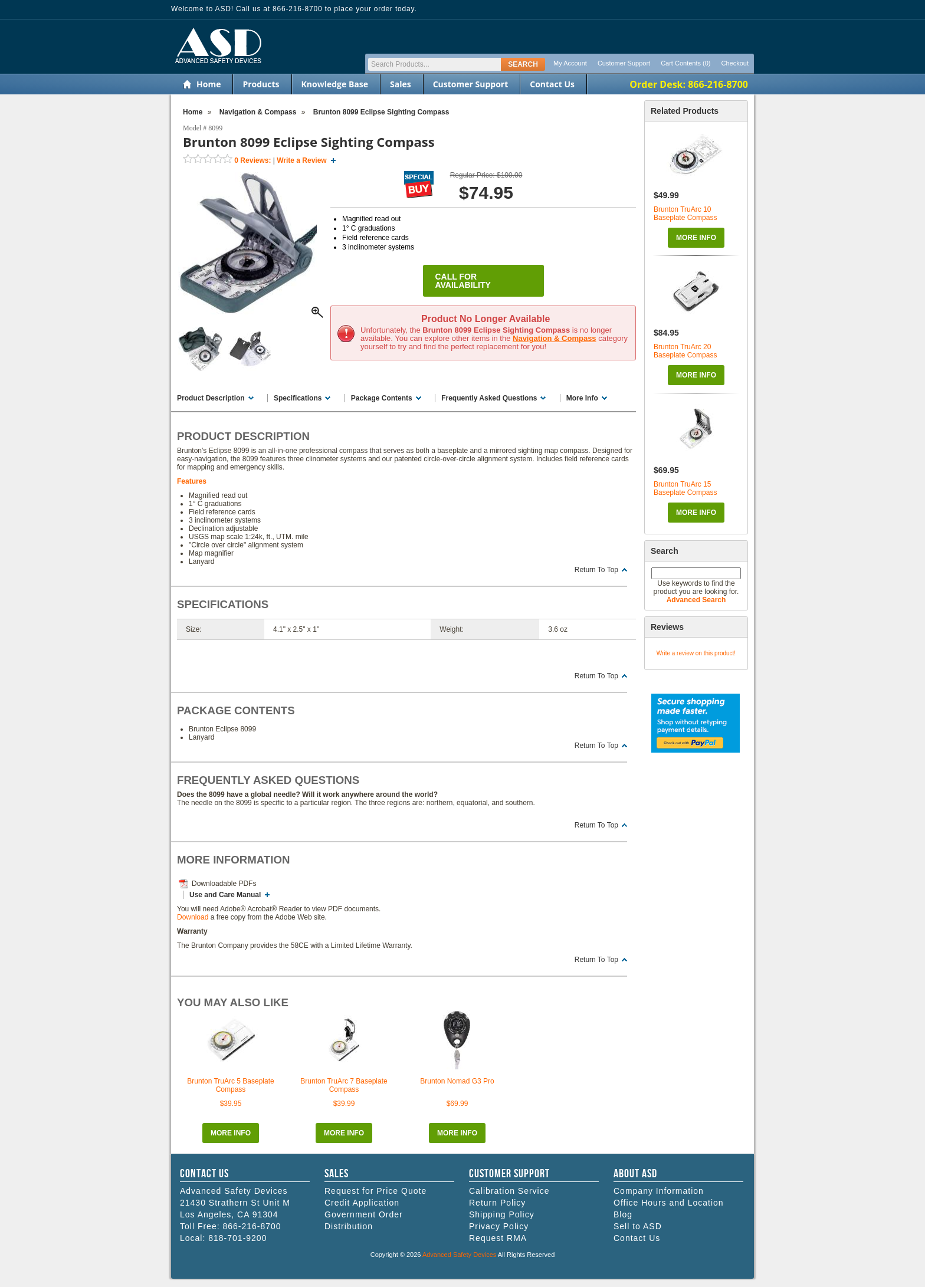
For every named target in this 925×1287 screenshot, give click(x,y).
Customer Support (624, 63)
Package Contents (381, 398)
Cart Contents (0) (685, 63)
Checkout (735, 63)
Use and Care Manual (225, 895)
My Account (570, 63)
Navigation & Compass (554, 338)
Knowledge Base (334, 84)
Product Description (211, 398)
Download (192, 917)
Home (208, 84)
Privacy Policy (499, 1226)
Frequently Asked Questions (489, 398)
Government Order (363, 1214)
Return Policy (497, 1202)
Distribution (348, 1226)
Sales (400, 84)
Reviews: (252, 160)
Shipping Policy (501, 1214)
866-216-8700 (251, 1226)
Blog (623, 1214)
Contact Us (552, 84)
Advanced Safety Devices (459, 1254)
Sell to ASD (638, 1226)
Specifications (298, 398)
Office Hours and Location (669, 1202)
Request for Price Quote (375, 1191)
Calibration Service (509, 1191)
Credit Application (361, 1202)
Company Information (659, 1191)
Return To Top (596, 570)
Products (260, 84)
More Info (696, 238)
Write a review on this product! (696, 653)
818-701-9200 (237, 1238)
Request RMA (498, 1238)
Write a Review (301, 160)
